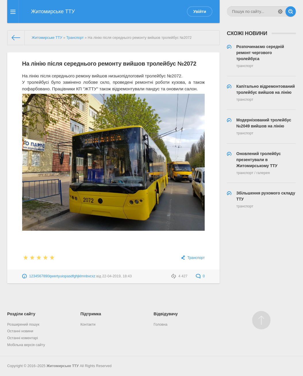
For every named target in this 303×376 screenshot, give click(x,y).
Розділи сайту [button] (21, 314)
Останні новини (20, 331)
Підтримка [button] (90, 314)
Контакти (87, 324)
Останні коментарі (22, 338)
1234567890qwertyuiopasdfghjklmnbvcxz (62, 276)
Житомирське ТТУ (63, 366)
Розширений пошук (23, 324)
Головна (160, 324)
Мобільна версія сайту (26, 345)
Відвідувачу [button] (166, 314)
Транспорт (196, 258)
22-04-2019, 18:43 (117, 276)
